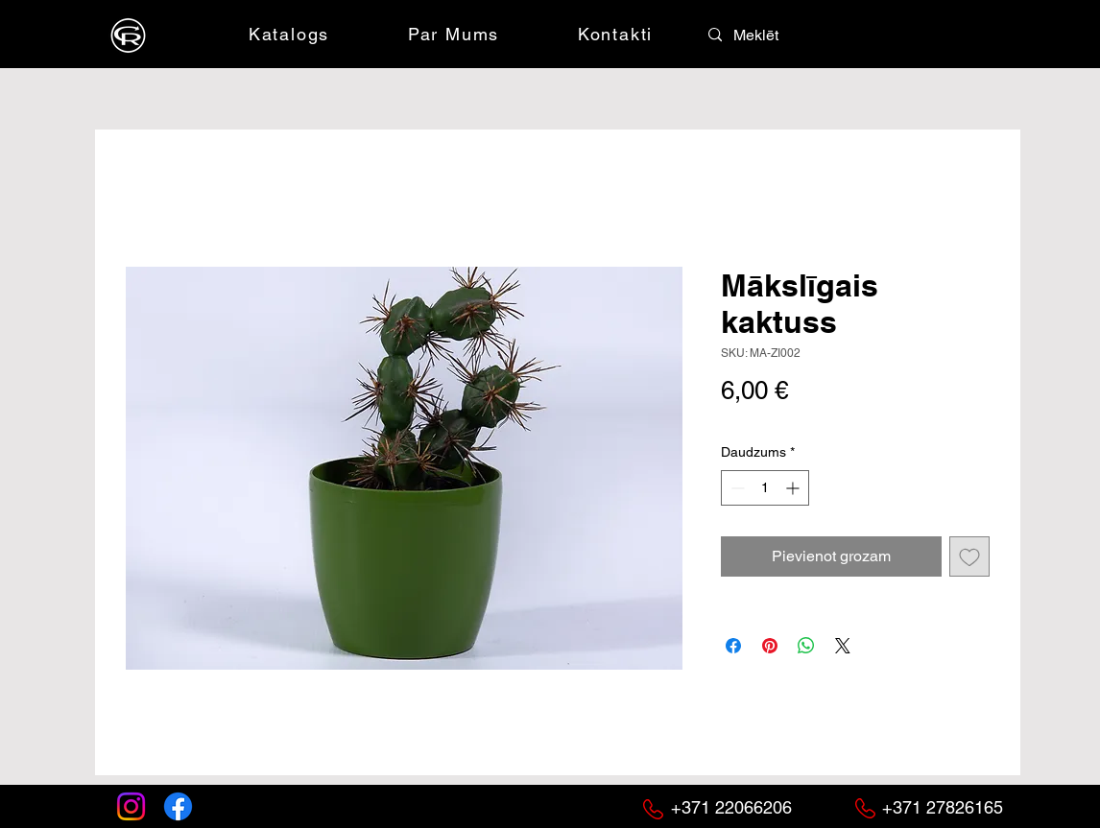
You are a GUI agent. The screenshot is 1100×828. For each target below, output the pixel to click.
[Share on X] (842, 645)
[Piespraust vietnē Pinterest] (769, 645)
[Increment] (794, 488)
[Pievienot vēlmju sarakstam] (969, 556)
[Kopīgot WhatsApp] (806, 645)
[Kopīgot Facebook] (733, 645)
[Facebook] (178, 806)
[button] (873, 33)
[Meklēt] (775, 35)
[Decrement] (736, 488)
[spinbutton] (765, 488)
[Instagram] (131, 806)
